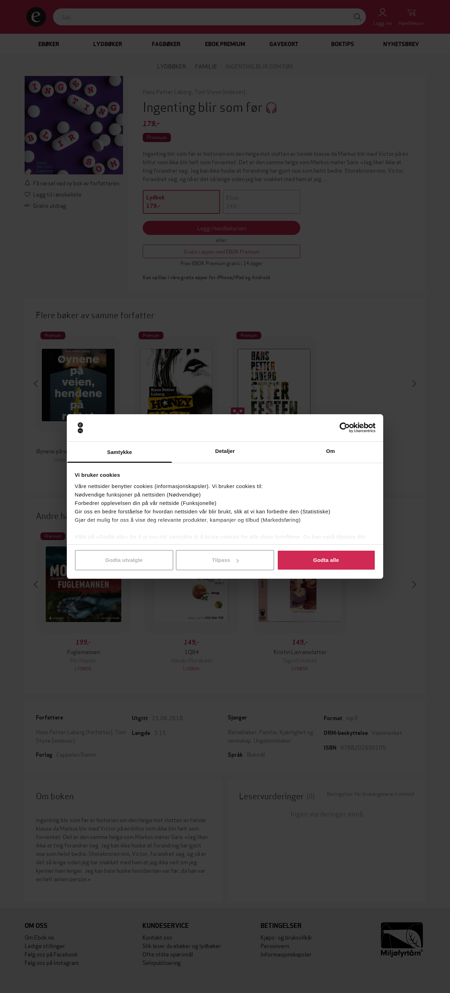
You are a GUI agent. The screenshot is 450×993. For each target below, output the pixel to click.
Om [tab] (330, 451)
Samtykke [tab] (119, 452)
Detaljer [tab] (225, 451)
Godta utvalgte (123, 560)
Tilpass (225, 560)
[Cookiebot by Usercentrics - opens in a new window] (344, 428)
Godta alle (326, 560)
